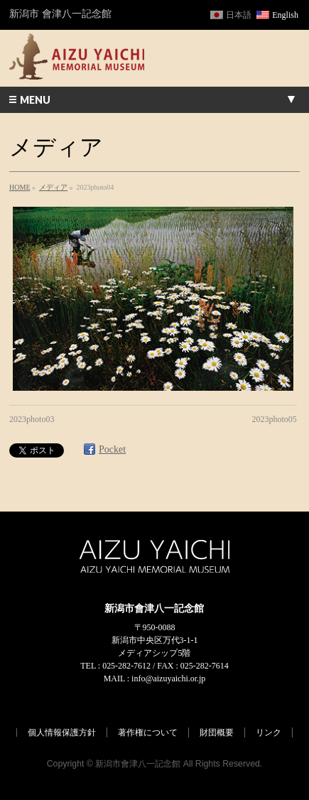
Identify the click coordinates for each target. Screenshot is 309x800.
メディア (53, 187)
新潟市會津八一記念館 (137, 764)
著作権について (148, 732)
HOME (19, 187)
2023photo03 (31, 419)
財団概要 (217, 732)
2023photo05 (274, 419)
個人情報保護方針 (62, 732)
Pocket (112, 449)
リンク (268, 732)
